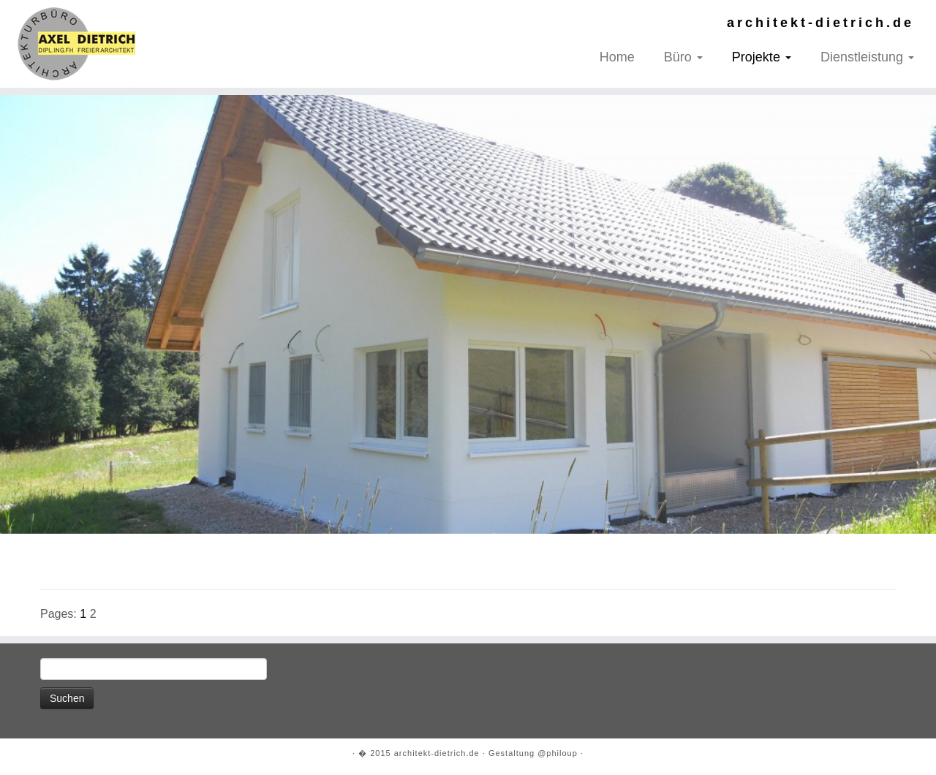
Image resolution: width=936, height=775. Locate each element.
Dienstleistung (867, 57)
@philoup (557, 753)
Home (617, 57)
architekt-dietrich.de (437, 753)
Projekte (761, 57)
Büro (683, 57)
